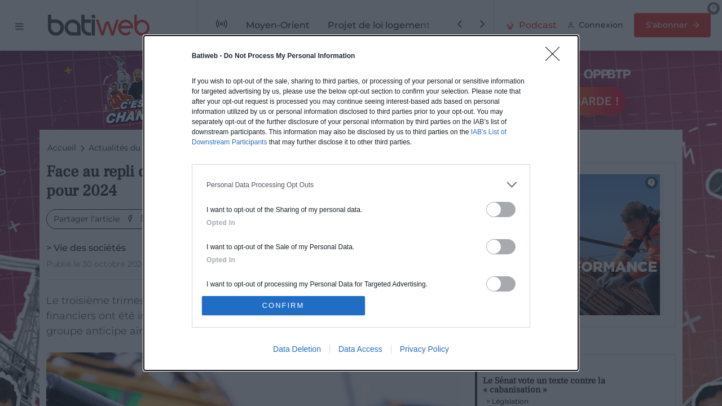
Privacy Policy (424, 349)
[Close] (556, 57)
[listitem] (361, 185)
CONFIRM (283, 305)
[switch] (501, 209)
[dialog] (361, 203)
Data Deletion (297, 349)
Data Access (360, 349)
